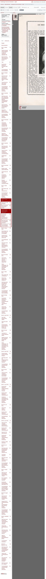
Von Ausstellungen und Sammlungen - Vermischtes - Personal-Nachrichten (5, 380)
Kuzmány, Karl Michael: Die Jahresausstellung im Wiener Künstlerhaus (5, 437)
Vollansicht (24, 7)
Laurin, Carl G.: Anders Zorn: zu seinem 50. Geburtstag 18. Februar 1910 (4, 259)
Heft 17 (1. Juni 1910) (4, 384)
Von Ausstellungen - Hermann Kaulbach (5, 225)
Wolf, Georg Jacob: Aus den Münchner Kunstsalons (5, 221)
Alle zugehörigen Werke (6, 28)
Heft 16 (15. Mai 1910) (4, 370)
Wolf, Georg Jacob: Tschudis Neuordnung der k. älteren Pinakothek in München (5, 245)
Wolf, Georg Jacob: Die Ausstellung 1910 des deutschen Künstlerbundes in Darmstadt (5, 549)
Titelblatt (2, 43)
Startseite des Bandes (5, 27)
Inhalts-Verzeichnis (4, 45)
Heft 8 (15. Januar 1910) (4, 200)
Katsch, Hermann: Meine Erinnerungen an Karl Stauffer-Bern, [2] (5, 106)
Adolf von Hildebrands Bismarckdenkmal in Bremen (5, 537)
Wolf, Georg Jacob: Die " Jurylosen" (5, 564)
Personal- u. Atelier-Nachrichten (5, 442)
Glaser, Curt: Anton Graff (5, 322)
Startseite (2, 4)
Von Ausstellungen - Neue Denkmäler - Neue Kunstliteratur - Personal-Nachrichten (5, 195)
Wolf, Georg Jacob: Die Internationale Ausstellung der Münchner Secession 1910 (5, 450)
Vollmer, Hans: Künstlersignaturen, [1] (5, 526)
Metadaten (2, 7)
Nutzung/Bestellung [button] (5, 36)
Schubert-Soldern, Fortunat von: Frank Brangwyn (5, 354)
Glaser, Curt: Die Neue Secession (4, 433)
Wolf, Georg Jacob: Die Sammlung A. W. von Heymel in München (5, 532)
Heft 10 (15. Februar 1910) (4, 255)
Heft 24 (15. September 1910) (4, 545)
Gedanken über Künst (4, 156)
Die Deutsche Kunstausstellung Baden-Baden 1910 (5, 483)
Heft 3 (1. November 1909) (4, 94)
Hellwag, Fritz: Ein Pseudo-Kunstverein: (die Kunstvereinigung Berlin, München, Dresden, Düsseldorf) (5, 504)
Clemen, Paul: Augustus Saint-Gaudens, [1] (4, 279)
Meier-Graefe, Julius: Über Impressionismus (5, 189)
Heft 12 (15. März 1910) (4, 296)
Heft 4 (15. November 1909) (4, 120)
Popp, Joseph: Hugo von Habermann (5, 275)
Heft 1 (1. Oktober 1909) (4, 48)
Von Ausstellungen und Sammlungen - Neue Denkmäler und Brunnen (5, 139)
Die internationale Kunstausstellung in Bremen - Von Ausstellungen (5, 326)
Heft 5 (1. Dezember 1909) (4, 144)
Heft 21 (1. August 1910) (4, 470)
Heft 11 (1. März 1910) (4, 272)
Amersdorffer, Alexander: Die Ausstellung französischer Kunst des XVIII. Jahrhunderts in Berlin (5, 301)
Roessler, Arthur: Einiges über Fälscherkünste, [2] (5, 413)
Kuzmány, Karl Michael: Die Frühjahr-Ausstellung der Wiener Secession (5, 388)
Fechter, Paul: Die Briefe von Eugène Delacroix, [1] (4, 211)
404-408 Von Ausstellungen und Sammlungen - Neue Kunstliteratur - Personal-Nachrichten (5, 400)
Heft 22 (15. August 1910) (4, 493)
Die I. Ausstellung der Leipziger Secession (4, 479)
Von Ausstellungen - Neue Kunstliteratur (5, 70)
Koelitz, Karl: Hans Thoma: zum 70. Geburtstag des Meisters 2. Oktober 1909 (5, 78)
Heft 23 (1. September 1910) (4, 517)
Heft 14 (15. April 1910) (4, 331)
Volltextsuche (7, 40)
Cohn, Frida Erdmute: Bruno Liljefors (4, 318)
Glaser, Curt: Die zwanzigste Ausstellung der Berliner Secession (5, 424)
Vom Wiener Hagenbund (4, 455)
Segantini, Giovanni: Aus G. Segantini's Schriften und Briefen (5, 339)
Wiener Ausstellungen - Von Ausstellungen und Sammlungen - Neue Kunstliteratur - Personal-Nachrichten (5, 346)
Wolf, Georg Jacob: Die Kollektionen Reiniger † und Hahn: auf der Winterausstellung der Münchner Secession (5, 285)
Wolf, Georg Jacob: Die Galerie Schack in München (5, 147)
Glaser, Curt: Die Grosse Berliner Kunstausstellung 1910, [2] (4, 498)
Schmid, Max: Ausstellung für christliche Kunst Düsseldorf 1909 (4, 124)
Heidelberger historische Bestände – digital (8, 1)
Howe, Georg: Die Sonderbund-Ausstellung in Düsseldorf (4, 559)
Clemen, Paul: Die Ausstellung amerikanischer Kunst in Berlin (4, 374)
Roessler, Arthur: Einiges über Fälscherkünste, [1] (5, 393)
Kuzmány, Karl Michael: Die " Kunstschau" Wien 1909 (4, 66)
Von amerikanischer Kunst (5, 240)
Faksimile (10, 7)
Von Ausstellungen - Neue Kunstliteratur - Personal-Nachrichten (5, 116)
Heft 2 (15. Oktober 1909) (4, 73)
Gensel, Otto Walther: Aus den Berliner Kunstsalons (5, 111)
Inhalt (2, 40)
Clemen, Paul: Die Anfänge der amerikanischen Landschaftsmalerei (5, 152)
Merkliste (36, 7)
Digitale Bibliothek (7, 4)
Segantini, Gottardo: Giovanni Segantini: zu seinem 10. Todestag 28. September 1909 (5, 52)
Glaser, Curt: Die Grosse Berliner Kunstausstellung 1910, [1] (4, 474)
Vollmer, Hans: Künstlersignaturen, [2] (5, 554)
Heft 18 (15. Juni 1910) (4, 405)
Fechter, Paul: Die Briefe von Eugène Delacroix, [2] (4, 236)
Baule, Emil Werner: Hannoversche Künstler (5, 206)
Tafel (2, 62)
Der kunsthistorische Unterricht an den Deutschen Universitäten (5, 130)
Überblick (6, 7)
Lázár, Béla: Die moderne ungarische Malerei (5, 334)
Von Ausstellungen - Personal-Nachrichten (5, 312)
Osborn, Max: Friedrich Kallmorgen (4, 408)
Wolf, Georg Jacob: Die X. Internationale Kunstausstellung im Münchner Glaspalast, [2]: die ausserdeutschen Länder (5, 99)
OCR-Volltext (15, 7)
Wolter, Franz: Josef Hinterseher (5, 203)
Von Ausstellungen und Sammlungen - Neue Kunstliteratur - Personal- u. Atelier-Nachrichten (5, 488)
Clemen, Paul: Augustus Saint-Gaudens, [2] (4, 307)
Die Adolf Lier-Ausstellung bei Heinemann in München (4, 176)
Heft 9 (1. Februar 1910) (4, 229)
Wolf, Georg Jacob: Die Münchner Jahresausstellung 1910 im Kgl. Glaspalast (5, 521)
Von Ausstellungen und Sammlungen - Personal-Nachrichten (5, 366)
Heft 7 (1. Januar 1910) (4, 186)
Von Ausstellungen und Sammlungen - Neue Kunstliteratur (5, 291)
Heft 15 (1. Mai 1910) (4, 351)
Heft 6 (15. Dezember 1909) (4, 166)
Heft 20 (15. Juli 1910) (4, 446)
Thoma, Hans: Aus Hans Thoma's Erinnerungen (5, 83)
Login (42, 7)
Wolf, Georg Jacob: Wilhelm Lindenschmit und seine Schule (5, 459)
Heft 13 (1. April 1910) (4, 315)
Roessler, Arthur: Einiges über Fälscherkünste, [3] (5, 429)
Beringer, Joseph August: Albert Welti (5, 169)
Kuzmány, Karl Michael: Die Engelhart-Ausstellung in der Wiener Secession (4, 216)
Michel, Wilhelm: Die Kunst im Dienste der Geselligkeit (5, 232)
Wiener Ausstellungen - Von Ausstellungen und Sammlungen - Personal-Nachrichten (5, 267)
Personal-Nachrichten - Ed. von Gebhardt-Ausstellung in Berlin (5, 182)
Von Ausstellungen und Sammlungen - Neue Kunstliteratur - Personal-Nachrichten (5, 88)
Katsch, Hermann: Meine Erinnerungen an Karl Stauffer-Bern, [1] (5, 58)
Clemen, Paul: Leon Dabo (5, 172)
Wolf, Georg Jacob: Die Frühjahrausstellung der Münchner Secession (5, 359)
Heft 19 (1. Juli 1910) (4, 420)
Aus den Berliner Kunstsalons (4, 541)
